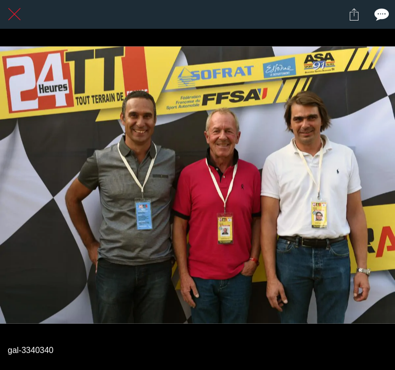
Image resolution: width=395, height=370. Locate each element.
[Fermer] (14, 14)
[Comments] (380, 14)
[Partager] (354, 14)
